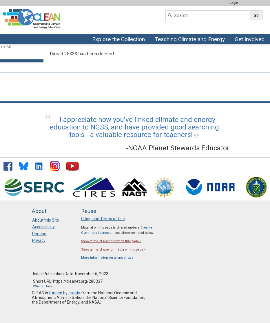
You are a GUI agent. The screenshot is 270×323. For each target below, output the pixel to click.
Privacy (38, 240)
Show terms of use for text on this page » (111, 241)
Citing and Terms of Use (103, 218)
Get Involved (250, 39)
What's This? (42, 286)
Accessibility (43, 227)
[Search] (207, 15)
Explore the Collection (120, 39)
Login (233, 3)
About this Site (45, 220)
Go (256, 15)
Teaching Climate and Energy (189, 39)
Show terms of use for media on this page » (113, 249)
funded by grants (64, 293)
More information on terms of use (107, 258)
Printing (39, 233)
